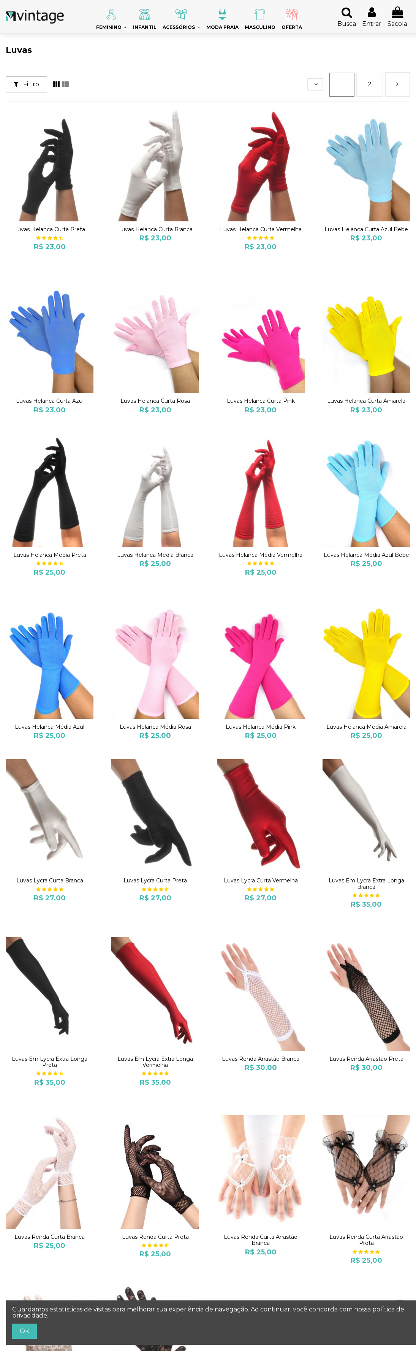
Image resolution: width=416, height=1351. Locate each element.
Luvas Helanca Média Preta (49, 555)
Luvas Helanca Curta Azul (50, 400)
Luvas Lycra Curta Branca (49, 880)
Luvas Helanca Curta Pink (261, 400)
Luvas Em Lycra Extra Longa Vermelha (155, 1062)
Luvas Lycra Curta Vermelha (261, 880)
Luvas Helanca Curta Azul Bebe (366, 229)
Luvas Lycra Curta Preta (155, 880)
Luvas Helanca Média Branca (155, 555)
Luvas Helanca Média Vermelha (260, 555)
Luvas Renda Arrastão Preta (366, 1058)
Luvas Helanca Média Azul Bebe (366, 555)
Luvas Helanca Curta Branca (155, 229)
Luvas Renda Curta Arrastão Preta (366, 1240)
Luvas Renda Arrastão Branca (260, 1058)
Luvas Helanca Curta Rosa (155, 400)
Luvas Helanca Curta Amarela (366, 400)
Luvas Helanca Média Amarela (366, 726)
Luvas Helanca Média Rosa (155, 726)
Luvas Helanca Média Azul (49, 726)
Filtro (26, 84)
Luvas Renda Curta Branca (49, 1236)
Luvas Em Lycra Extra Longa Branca (366, 883)
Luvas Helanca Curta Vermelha (261, 229)
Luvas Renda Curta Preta (155, 1236)
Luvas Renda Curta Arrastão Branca (260, 1240)
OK (24, 1331)
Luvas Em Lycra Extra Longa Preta (49, 1062)
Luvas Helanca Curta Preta (49, 229)
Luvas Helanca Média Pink (261, 726)
